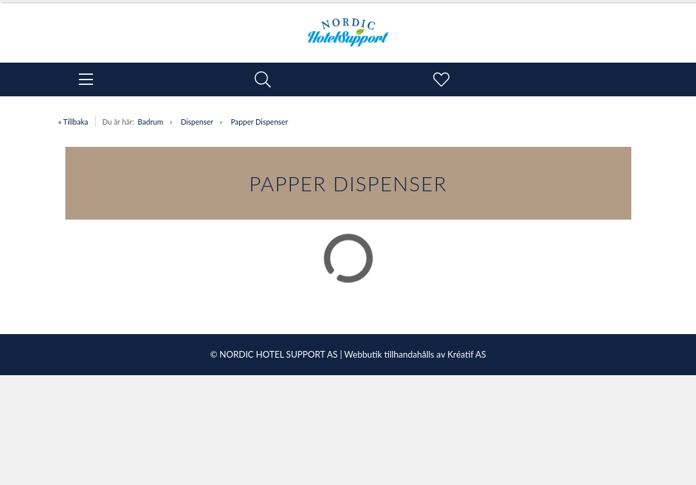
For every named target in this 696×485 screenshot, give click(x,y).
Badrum (150, 121)
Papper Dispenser (259, 121)
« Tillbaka (73, 121)
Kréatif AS (466, 354)
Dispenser (197, 121)
